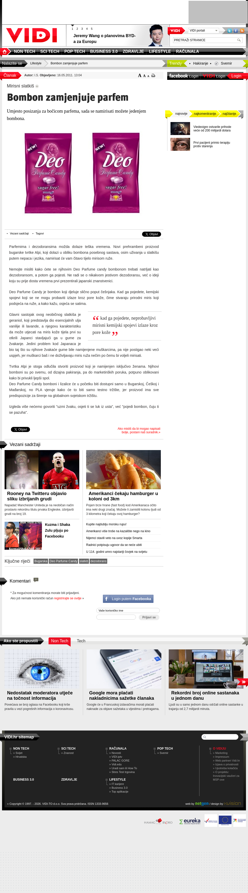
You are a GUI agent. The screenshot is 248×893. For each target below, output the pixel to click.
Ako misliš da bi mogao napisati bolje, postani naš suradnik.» (139, 430)
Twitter (229, 30)
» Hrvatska (20, 756)
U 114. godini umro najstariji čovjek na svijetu (116, 552)
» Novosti (115, 752)
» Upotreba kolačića (225, 768)
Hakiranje (200, 63)
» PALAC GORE (119, 760)
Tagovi (40, 233)
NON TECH (21, 748)
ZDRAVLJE (69, 779)
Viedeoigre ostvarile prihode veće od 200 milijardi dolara (212, 128)
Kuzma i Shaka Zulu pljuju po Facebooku (57, 530)
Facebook (236, 30)
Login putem (131, 599)
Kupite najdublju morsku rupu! (106, 524)
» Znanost (67, 752)
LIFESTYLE (117, 779)
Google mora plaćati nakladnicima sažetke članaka (121, 695)
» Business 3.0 (118, 787)
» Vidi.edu (115, 764)
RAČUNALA (118, 748)
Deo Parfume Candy (63, 561)
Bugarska (40, 561)
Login (236, 76)
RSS (242, 30)
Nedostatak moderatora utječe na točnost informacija (40, 695)
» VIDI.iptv (115, 756)
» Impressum (221, 756)
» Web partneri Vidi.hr (226, 760)
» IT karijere (116, 783)
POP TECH (165, 748)
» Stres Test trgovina (122, 771)
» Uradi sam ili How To (123, 768)
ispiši (153, 75)
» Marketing (220, 752)
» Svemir (162, 752)
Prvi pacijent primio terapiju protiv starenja (211, 144)
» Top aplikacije (118, 791)
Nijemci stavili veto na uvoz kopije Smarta (114, 538)
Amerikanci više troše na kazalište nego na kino (118, 531)
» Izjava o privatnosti (225, 764)
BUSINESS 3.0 (23, 779)
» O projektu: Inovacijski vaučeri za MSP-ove (226, 775)
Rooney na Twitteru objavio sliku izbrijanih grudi (37, 496)
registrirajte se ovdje (67, 598)
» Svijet (17, 752)
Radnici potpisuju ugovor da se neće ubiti (114, 545)
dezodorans (98, 561)
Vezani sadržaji (19, 233)
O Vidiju (219, 748)
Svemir (226, 63)
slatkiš (84, 561)
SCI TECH (68, 748)
